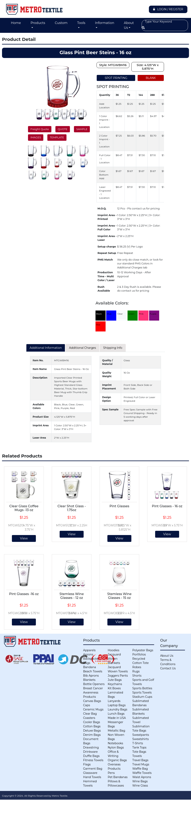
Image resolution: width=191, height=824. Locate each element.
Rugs (136, 671)
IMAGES (35, 137)
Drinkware (90, 752)
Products (38, 23)
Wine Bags (140, 781)
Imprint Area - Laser (107, 238)
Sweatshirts (140, 739)
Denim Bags (92, 735)
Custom (61, 23)
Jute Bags (115, 680)
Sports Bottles (142, 688)
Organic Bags (117, 760)
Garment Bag (92, 768)
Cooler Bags (91, 722)
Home (16, 23)
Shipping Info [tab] (112, 348)
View (24, 538)
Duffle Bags (91, 756)
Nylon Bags (116, 747)
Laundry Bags (117, 709)
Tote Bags (139, 752)
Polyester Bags (142, 650)
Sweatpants (140, 735)
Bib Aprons (91, 675)
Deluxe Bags (92, 730)
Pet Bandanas (118, 777)
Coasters (89, 718)
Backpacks (90, 658)
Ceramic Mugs (93, 709)
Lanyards (114, 701)
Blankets (89, 680)
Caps (86, 705)
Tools (81, 23)
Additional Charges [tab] (82, 348)
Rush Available (104, 288)
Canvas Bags (92, 701)
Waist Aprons (141, 777)
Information (104, 23)
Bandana (89, 667)
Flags (87, 764)
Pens (111, 773)
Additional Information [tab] (46, 348)
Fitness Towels (93, 760)
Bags (86, 663)
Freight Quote (39, 129)
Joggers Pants (118, 675)
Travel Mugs (140, 764)
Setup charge (107, 246)
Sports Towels (142, 692)
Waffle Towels (142, 773)
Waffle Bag (140, 768)
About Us (129, 25)
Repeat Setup (107, 253)
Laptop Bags (117, 705)
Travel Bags (140, 760)
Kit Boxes (114, 688)
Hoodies (113, 650)
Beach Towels (92, 671)
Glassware (90, 773)
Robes (136, 667)
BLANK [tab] (151, 78)
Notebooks (115, 743)
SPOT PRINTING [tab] (116, 78)
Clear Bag (90, 713)
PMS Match (105, 259)
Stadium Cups (142, 697)
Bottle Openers (94, 684)
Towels (137, 756)
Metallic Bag (116, 730)
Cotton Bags (92, 726)
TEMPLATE (57, 137)
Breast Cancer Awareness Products (93, 692)
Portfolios (139, 654)
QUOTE (62, 129)
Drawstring (91, 747)
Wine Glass (140, 785)
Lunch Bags (116, 713)
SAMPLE (81, 129)
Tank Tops (139, 747)
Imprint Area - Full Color (107, 227)
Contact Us (168, 668)
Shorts (136, 675)
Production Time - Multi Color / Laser (106, 276)
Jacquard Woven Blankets (114, 659)
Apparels (89, 650)
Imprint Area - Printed (107, 217)
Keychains (115, 684)
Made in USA (117, 718)
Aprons (88, 654)
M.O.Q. (102, 208)
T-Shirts (137, 743)
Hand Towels (92, 777)
